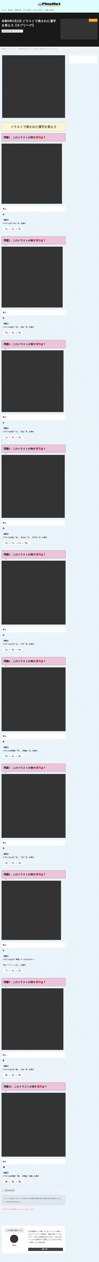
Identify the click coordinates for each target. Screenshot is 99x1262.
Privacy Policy (38, 10)
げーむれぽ (27, 10)
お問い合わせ (49, 10)
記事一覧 (18, 10)
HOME (4, 49)
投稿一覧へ (45, 1249)
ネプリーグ (17, 31)
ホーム (4, 10)
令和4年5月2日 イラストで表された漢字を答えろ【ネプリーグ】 (38, 49)
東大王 (10, 10)
